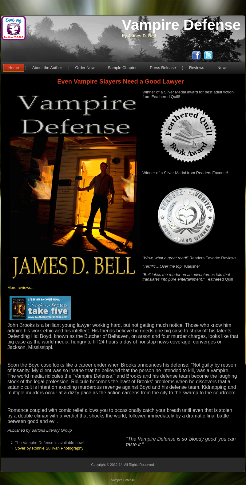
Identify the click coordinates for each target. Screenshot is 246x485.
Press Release (163, 67)
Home (13, 67)
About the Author (47, 67)
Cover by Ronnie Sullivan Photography (49, 448)
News (222, 67)
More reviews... (20, 287)
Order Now (85, 67)
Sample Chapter (122, 67)
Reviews (196, 67)
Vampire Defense (181, 25)
